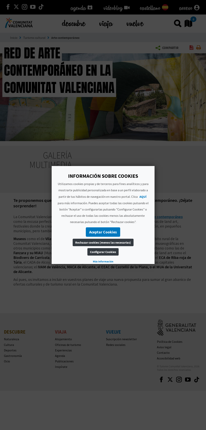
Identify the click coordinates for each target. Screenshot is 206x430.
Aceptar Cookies (103, 232)
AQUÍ (142, 197)
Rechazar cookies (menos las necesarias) (103, 242)
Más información (103, 261)
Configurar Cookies (103, 252)
